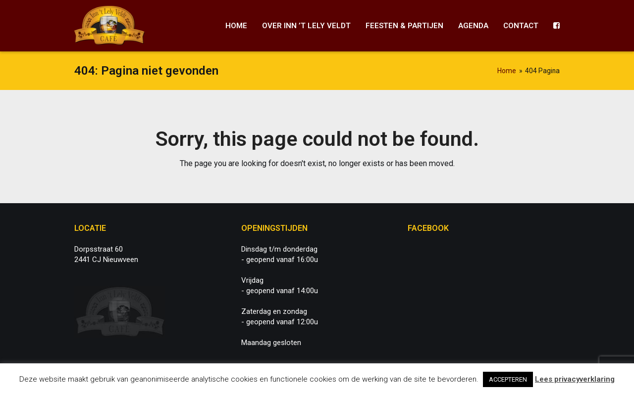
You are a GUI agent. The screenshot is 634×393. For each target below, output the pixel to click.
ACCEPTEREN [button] (508, 379)
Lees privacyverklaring (575, 379)
